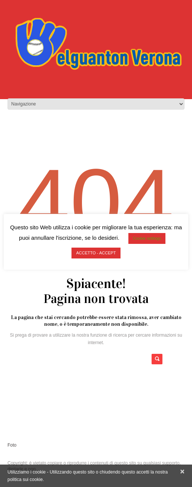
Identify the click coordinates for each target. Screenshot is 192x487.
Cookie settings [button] (147, 238)
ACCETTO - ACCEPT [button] (96, 253)
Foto (11, 445)
